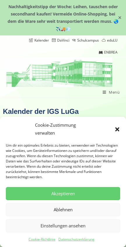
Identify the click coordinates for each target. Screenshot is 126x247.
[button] (117, 129)
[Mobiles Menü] (111, 92)
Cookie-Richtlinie (42, 239)
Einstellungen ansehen (63, 226)
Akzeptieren (63, 193)
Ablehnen (63, 209)
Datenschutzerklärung (76, 239)
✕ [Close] (120, 17)
